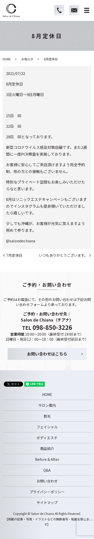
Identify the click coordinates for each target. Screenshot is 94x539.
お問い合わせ (47, 480)
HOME (7, 59)
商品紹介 (47, 448)
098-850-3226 (52, 327)
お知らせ (27, 59)
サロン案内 (47, 405)
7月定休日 (14, 255)
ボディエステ (47, 437)
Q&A (47, 470)
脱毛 (47, 416)
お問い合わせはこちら (47, 354)
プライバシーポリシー (47, 491)
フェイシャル (47, 426)
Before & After (47, 459)
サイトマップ (47, 502)
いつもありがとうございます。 (63, 255)
